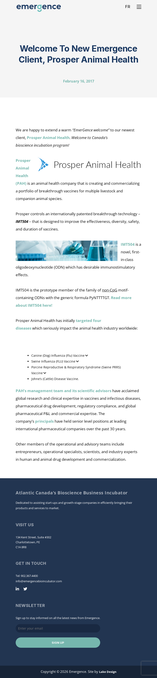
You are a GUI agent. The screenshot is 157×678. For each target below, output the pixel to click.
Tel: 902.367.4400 (27, 576)
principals (44, 421)
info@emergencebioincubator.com (39, 581)
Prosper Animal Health (48, 137)
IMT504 (128, 244)
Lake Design (108, 672)
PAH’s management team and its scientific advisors (63, 390)
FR (127, 6)
